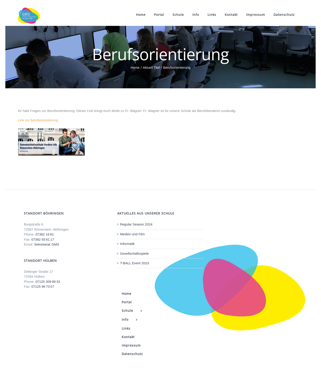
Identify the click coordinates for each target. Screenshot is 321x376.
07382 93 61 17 (42, 239)
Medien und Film (132, 234)
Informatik (127, 244)
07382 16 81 (44, 234)
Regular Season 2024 (136, 224)
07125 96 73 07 (42, 286)
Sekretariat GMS (46, 244)
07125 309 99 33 (47, 281)
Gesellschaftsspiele (134, 253)
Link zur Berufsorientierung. (38, 120)
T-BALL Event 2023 (134, 263)
